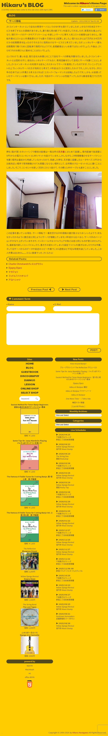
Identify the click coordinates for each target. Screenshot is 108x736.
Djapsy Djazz (78, 383)
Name (11, 304)
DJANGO (29, 380)
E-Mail (58, 304)
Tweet (88, 9)
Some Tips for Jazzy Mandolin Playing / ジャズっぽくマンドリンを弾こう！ (78, 372)
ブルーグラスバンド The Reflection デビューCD (78, 367)
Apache (30, 665)
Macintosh (29, 669)
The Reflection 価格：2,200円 (30, 560)
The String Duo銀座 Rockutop (78, 456)
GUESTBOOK (29, 372)
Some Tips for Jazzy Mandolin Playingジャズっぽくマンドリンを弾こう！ (30, 442)
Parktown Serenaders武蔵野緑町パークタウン (78, 616)
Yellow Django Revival (30, 586)
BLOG (29, 367)
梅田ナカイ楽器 (78, 402)
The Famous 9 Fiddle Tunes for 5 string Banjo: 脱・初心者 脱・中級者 (29, 478)
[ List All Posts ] (78, 406)
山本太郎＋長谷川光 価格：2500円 (29, 644)
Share (102, 9)
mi (30, 673)
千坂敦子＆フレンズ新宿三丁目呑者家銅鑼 (78, 437)
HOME (30, 363)
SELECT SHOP (29, 392)
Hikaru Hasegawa (80, 732)
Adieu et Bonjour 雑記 (78, 387)
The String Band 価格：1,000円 (30, 616)
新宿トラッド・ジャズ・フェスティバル (78, 569)
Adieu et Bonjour (78, 394)
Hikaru (84, 3)
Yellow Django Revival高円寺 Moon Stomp (78, 447)
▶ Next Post (69, 289)
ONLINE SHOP (30, 388)
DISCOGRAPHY (29, 376)
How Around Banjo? (78, 363)
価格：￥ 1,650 (30, 422)
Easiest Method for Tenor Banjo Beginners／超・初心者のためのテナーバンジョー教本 (78, 378)
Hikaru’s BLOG (22, 4)
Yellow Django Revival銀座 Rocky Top (78, 485)
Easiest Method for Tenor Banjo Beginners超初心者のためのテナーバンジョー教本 (29, 406)
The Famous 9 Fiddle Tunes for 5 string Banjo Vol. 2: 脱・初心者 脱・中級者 (30, 514)
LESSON (29, 384)
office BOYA (29, 677)
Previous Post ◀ (41, 289)
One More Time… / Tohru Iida (78, 398)
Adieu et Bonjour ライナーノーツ (78, 391)
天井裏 (61, 151)
